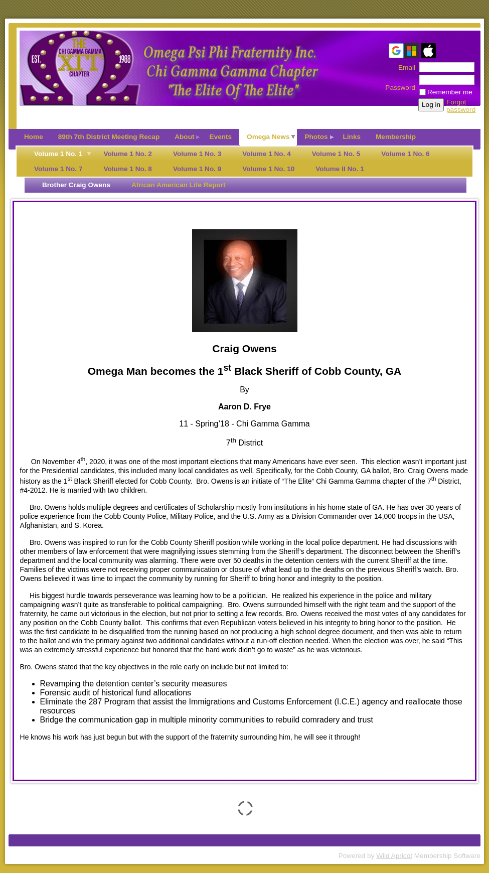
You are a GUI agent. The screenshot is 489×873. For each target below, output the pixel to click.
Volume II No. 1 (339, 169)
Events (221, 136)
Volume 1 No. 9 (197, 169)
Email (404, 67)
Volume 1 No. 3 (197, 154)
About (184, 136)
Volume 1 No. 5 (336, 154)
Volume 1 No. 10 (268, 169)
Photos (316, 136)
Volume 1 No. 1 (58, 154)
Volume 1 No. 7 (58, 169)
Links (352, 136)
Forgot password (460, 105)
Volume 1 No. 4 (266, 154)
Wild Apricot (394, 855)
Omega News (268, 136)
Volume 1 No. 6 (405, 154)
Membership (396, 136)
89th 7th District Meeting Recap (108, 136)
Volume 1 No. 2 (127, 154)
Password (400, 83)
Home (33, 136)
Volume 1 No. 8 (127, 169)
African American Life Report (178, 185)
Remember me (449, 92)
